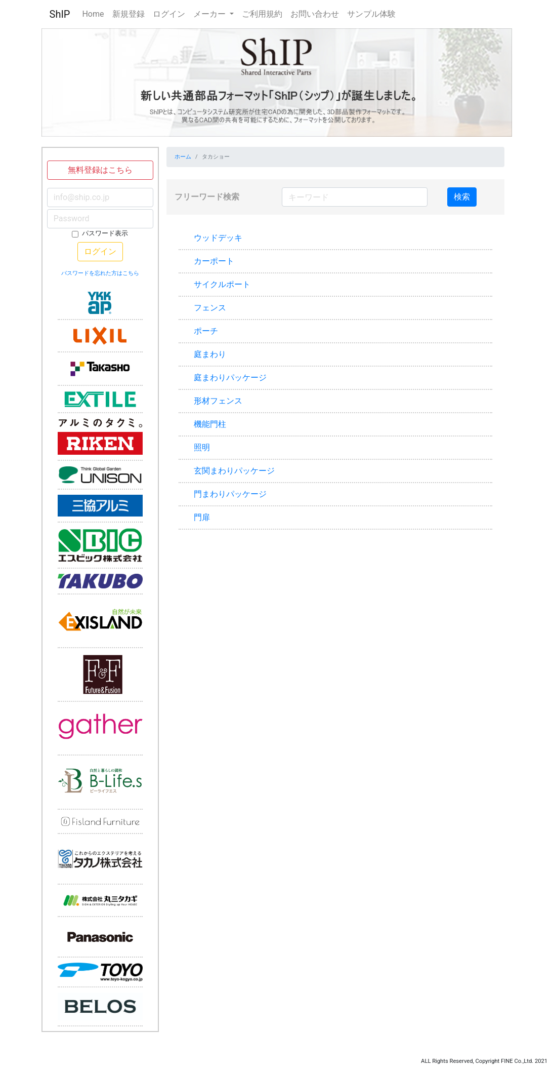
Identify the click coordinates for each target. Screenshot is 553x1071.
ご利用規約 (262, 14)
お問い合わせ (314, 14)
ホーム (183, 156)
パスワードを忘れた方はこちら (100, 273)
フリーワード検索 (207, 197)
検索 (462, 197)
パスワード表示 (105, 233)
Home (93, 14)
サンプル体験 (371, 14)
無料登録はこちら (100, 170)
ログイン (169, 14)
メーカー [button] (210, 14)
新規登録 (128, 14)
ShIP (60, 14)
